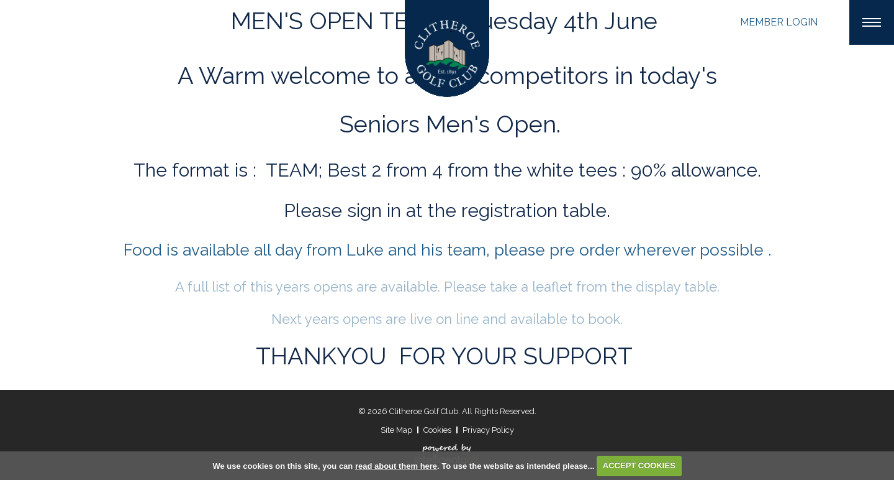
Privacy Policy (488, 430)
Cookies (437, 430)
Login (779, 22)
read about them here (396, 465)
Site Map (396, 430)
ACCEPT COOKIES (639, 465)
